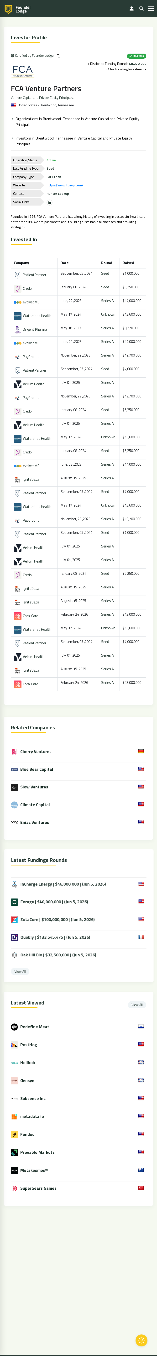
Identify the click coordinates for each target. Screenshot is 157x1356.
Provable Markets (41, 1152)
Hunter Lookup (58, 193)
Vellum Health (29, 384)
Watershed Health (33, 315)
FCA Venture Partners (46, 88)
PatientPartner (30, 275)
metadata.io (35, 1116)
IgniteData (27, 479)
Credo (23, 288)
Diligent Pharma (30, 329)
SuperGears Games (42, 1188)
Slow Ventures (33, 787)
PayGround (27, 356)
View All (140, 1004)
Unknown (109, 314)
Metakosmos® (38, 1170)
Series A (108, 300)
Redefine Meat (38, 1026)
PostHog (32, 1044)
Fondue (31, 1134)
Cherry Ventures (34, 751)
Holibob (31, 1062)
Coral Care (26, 616)
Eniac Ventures (33, 822)
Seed (106, 273)
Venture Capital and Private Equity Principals (42, 97)
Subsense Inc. (37, 1098)
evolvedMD (27, 302)
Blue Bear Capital (35, 769)
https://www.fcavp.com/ (65, 185)
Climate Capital (33, 805)
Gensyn (31, 1080)
